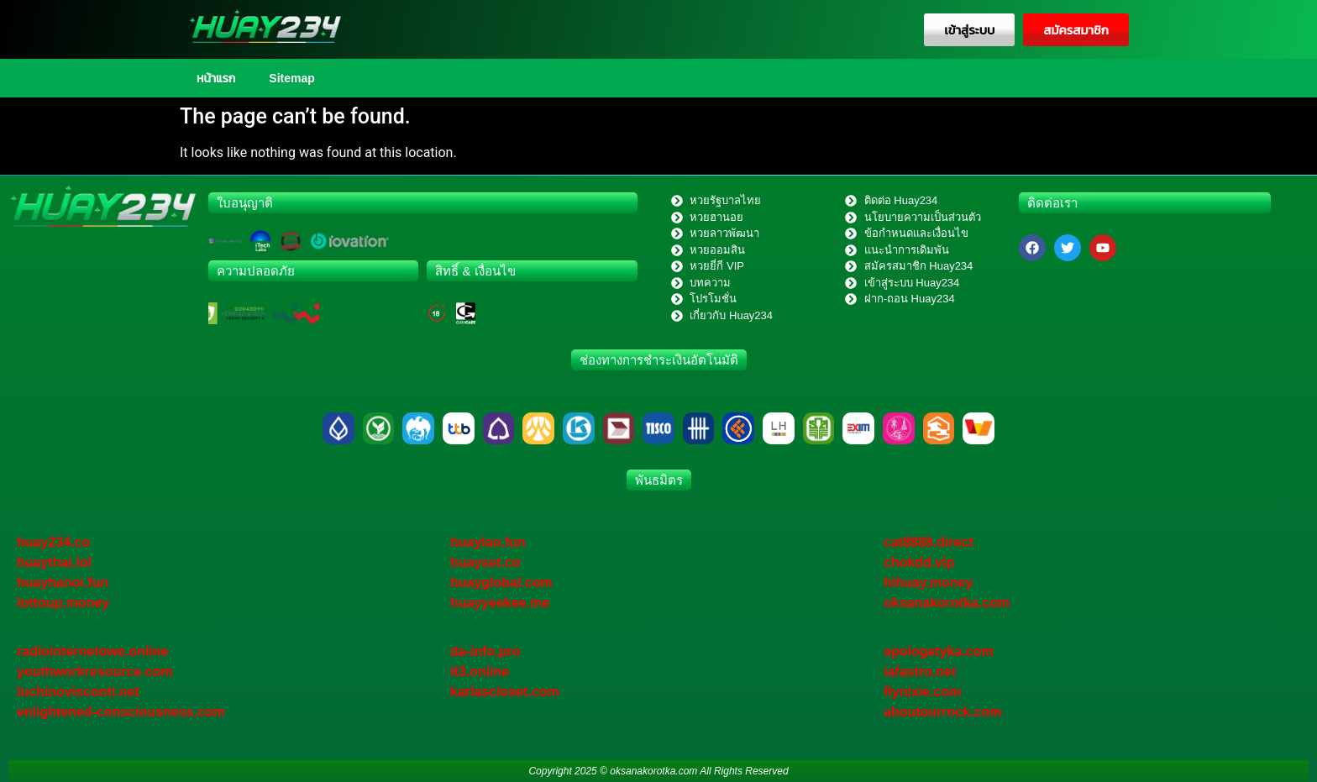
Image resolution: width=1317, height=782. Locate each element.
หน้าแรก (216, 78)
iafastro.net (920, 671)
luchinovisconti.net (78, 692)
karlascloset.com (504, 692)
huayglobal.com (501, 582)
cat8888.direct (928, 542)
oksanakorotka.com (947, 603)
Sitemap (291, 78)
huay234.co (53, 542)
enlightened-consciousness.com (121, 712)
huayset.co (485, 562)
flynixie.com (922, 692)
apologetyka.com (939, 651)
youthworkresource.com (95, 671)
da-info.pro (485, 651)
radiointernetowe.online (92, 651)
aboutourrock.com (942, 712)
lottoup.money (63, 603)
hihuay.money (928, 582)
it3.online (479, 671)
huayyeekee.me (499, 603)
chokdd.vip (919, 562)
